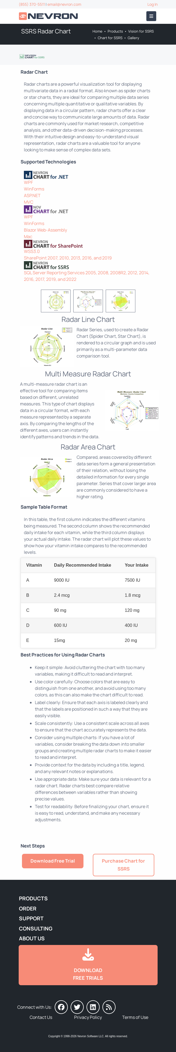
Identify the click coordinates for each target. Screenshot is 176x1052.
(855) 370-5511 (32, 4)
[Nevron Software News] (109, 1007)
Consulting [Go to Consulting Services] (35, 928)
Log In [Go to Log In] (152, 4)
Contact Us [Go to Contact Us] (41, 1017)
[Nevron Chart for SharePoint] (88, 244)
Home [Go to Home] (97, 31)
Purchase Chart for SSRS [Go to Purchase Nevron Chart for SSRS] (123, 865)
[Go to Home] (48, 16)
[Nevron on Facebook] (61, 1007)
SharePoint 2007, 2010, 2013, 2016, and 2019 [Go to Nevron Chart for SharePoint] (68, 258)
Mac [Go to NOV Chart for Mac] (28, 237)
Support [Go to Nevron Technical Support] (31, 918)
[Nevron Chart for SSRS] (88, 265)
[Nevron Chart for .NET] (88, 175)
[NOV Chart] (88, 209)
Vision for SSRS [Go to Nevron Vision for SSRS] (141, 31)
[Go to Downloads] (88, 965)
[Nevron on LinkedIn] (93, 1007)
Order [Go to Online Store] (28, 908)
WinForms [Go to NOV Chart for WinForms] (34, 223)
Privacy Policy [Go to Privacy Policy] (88, 1017)
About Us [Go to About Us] (32, 938)
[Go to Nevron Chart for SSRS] (32, 56)
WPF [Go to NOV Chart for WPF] (28, 217)
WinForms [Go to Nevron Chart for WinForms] (34, 189)
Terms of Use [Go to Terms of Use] (135, 1017)
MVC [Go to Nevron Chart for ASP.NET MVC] (28, 202)
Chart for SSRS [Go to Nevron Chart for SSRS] (110, 37)
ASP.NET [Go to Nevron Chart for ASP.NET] (32, 195)
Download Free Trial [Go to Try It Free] (52, 861)
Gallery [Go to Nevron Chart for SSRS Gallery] (133, 37)
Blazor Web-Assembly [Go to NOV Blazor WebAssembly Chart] (45, 230)
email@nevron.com (64, 4)
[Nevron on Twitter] (77, 1007)
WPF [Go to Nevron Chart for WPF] (28, 182)
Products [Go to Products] (115, 31)
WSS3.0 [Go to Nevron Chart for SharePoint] (32, 251)
